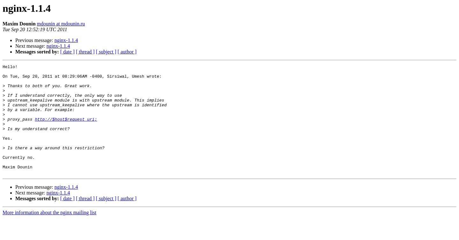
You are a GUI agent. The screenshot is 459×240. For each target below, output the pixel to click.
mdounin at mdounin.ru (61, 23)
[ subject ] (106, 51)
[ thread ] (85, 51)
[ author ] (127, 51)
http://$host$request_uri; (66, 130)
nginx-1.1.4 (66, 40)
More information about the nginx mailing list (49, 234)
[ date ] (67, 51)
